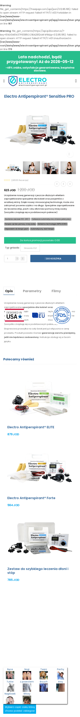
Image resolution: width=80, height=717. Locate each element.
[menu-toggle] (4, 81)
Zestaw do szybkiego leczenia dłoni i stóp (37, 571)
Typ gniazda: (12, 247)
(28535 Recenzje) (19, 180)
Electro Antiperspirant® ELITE (30, 427)
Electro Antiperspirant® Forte (31, 498)
